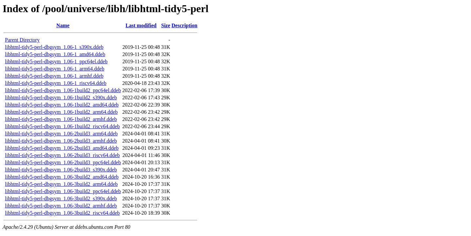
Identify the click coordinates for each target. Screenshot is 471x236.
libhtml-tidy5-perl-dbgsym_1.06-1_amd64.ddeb (55, 54)
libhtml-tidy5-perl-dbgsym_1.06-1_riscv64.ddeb (55, 83)
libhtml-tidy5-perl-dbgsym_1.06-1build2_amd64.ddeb (62, 105)
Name (62, 25)
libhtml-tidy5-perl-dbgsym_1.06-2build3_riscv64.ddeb (62, 155)
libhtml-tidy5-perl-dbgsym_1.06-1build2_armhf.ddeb (61, 119)
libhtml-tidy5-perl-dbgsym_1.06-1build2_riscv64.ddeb (62, 126)
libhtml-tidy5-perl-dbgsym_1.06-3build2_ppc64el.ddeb (63, 191)
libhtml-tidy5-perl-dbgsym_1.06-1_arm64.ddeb (54, 68)
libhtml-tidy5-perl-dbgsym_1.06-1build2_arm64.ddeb (61, 112)
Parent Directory (22, 40)
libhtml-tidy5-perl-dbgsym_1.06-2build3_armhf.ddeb (61, 141)
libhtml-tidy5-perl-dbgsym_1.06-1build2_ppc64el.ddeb (63, 90)
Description (184, 25)
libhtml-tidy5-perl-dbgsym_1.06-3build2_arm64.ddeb (61, 184)
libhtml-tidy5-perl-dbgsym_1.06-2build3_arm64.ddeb (61, 133)
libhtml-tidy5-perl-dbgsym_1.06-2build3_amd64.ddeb (62, 148)
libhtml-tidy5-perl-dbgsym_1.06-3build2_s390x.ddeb (61, 198)
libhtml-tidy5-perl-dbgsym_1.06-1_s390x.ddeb (54, 47)
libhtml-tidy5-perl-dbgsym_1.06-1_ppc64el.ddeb (56, 61)
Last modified (141, 25)
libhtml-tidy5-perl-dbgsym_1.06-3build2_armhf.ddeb (61, 205)
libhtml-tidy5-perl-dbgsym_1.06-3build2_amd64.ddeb (62, 177)
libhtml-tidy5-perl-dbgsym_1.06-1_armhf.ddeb (54, 76)
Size (165, 25)
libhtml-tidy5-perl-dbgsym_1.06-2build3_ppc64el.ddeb (63, 162)
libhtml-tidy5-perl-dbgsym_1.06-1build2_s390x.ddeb (61, 97)
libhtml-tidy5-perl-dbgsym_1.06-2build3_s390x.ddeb (61, 169)
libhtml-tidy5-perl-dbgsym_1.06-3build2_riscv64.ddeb (62, 213)
